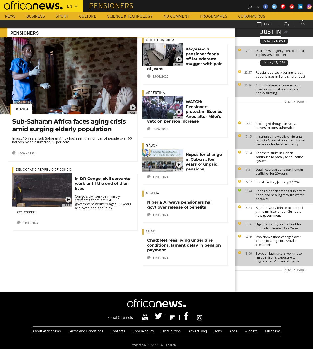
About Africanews (47, 331)
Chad (150, 231)
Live (264, 24)
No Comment (176, 17)
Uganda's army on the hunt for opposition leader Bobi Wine (278, 226)
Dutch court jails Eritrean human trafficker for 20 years (279, 171)
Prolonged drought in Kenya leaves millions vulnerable (276, 126)
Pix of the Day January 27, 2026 (278, 182)
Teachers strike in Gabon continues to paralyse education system (280, 157)
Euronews (273, 331)
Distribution (171, 331)
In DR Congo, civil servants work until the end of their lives (102, 183)
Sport (62, 17)
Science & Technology (130, 17)
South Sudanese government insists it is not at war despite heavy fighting (278, 89)
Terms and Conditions (85, 331)
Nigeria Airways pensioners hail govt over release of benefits (180, 204)
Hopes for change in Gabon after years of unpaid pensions (204, 161)
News (10, 17)
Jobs (218, 331)
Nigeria (152, 193)
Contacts (118, 331)
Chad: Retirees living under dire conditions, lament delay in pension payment (184, 245)
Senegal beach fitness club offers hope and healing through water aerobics (281, 195)
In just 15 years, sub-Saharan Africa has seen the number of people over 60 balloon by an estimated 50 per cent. (72, 140)
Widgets (251, 331)
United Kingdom (160, 40)
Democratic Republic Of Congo (43, 170)
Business (35, 17)
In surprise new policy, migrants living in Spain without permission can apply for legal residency (280, 140)
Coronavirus (251, 17)
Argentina (155, 93)
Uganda (21, 109)
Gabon (152, 146)
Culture (87, 17)
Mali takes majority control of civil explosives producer (280, 53)
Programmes (213, 17)
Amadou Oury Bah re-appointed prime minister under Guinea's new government (279, 211)
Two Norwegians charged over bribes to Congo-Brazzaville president (278, 241)
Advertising (197, 331)
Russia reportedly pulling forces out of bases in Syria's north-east (280, 74)
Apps (233, 331)
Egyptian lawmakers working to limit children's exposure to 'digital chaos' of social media (279, 257)
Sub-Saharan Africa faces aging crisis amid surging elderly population (69, 125)
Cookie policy (143, 331)
